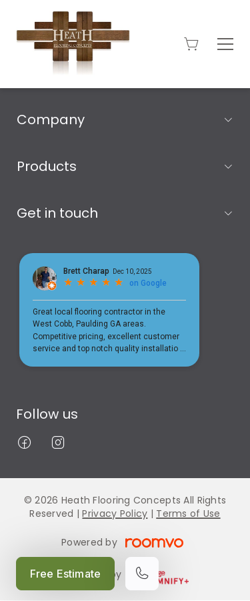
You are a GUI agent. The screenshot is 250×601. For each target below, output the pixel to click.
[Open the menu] (225, 44)
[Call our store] (142, 573)
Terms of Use (188, 513)
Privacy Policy (114, 513)
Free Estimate (65, 573)
